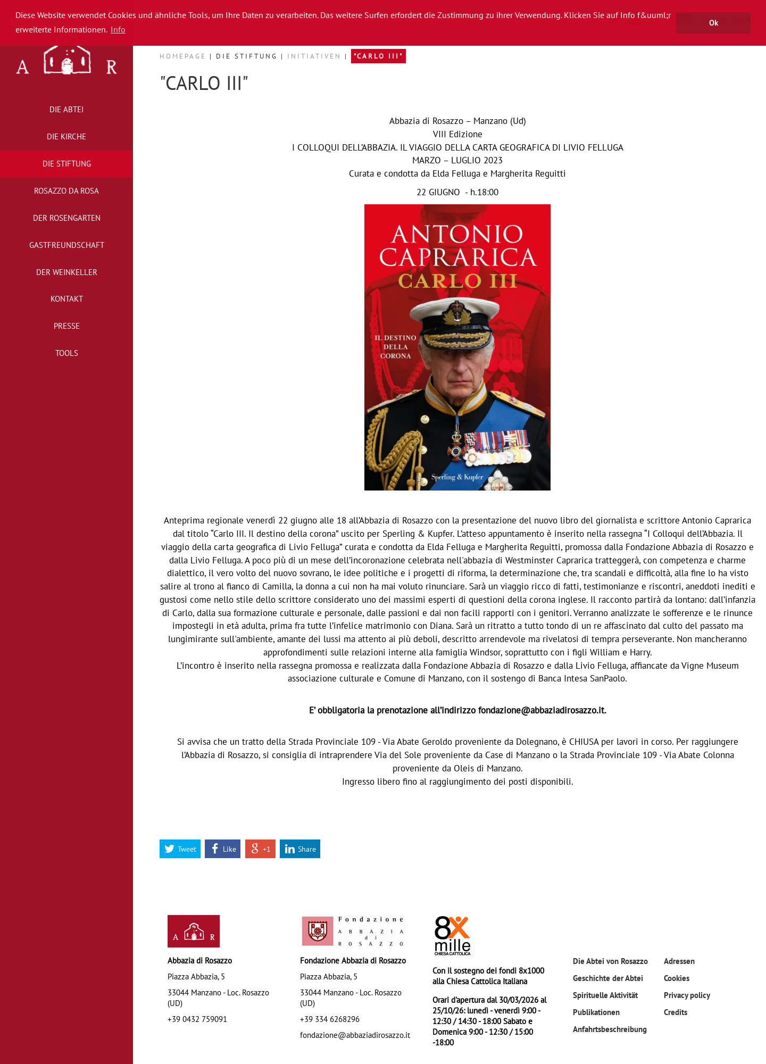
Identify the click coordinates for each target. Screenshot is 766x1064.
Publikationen (596, 1012)
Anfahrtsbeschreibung (610, 1029)
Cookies (676, 977)
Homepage (185, 56)
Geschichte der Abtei (608, 977)
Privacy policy (687, 995)
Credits (675, 1012)
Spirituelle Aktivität (605, 995)
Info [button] (118, 29)
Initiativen (316, 56)
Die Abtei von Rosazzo (610, 960)
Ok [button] (713, 23)
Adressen (679, 960)
